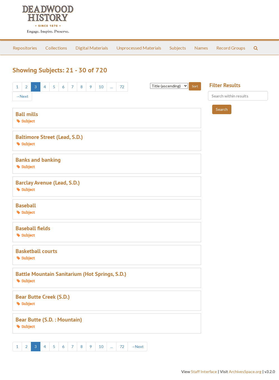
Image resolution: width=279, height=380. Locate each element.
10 (101, 86)
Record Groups (230, 47)
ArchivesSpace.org (245, 371)
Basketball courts (36, 251)
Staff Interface (204, 371)
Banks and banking (38, 159)
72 (122, 86)
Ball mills (27, 114)
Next (22, 96)
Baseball (26, 205)
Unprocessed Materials (138, 47)
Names (201, 47)
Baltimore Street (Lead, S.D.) (49, 137)
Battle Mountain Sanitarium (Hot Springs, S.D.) (71, 274)
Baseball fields (33, 228)
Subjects (178, 47)
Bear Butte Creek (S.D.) (43, 296)
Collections (56, 47)
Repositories (25, 47)
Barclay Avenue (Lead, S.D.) (48, 182)
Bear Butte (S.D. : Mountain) (49, 319)
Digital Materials (91, 47)
